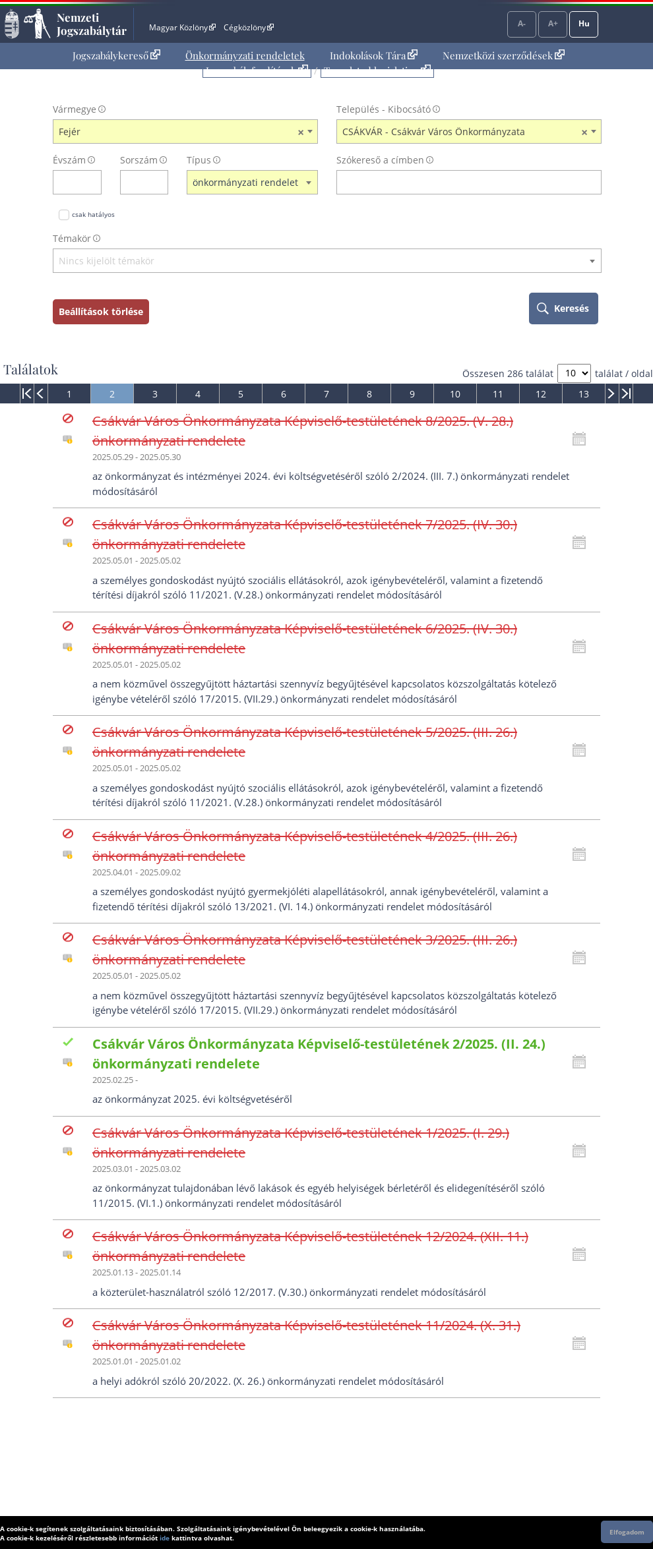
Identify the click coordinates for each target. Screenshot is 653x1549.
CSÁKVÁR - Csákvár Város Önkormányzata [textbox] (465, 132)
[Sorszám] (136, 182)
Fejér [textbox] (181, 132)
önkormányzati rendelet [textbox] (245, 182)
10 (455, 394)
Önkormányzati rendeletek (245, 55)
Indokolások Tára (374, 55)
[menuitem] (116, 55)
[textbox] (327, 261)
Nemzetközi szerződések (504, 55)
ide (165, 1537)
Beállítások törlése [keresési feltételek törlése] (101, 311)
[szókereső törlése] (592, 182)
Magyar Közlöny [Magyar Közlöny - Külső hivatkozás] (182, 27)
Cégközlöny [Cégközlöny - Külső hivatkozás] (249, 27)
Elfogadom (626, 1531)
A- (522, 23)
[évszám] (68, 182)
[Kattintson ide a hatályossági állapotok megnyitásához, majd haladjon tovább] (582, 439)
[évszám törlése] (92, 182)
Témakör (72, 238)
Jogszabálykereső (116, 55)
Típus (199, 160)
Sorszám (139, 160)
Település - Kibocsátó (383, 109)
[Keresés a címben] (460, 182)
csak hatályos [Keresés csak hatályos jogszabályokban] (93, 214)
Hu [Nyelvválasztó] (584, 23)
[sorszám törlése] (159, 182)
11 (498, 394)
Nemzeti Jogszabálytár (92, 24)
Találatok (30, 369)
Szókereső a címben (380, 160)
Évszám (69, 160)
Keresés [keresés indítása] (571, 308)
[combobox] (185, 132)
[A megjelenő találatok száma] (574, 373)
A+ (553, 23)
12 (541, 394)
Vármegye (74, 109)
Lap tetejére (634, 1489)
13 (583, 394)
